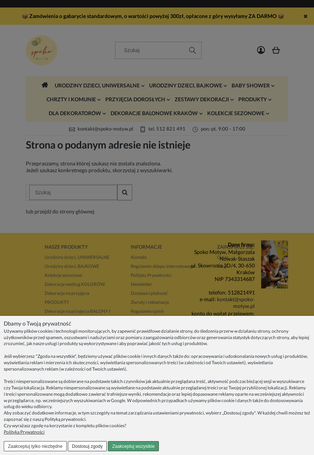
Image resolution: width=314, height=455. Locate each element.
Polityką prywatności (65, 419)
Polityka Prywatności (24, 432)
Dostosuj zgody (87, 446)
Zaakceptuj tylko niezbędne (35, 446)
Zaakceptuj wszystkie (133, 446)
